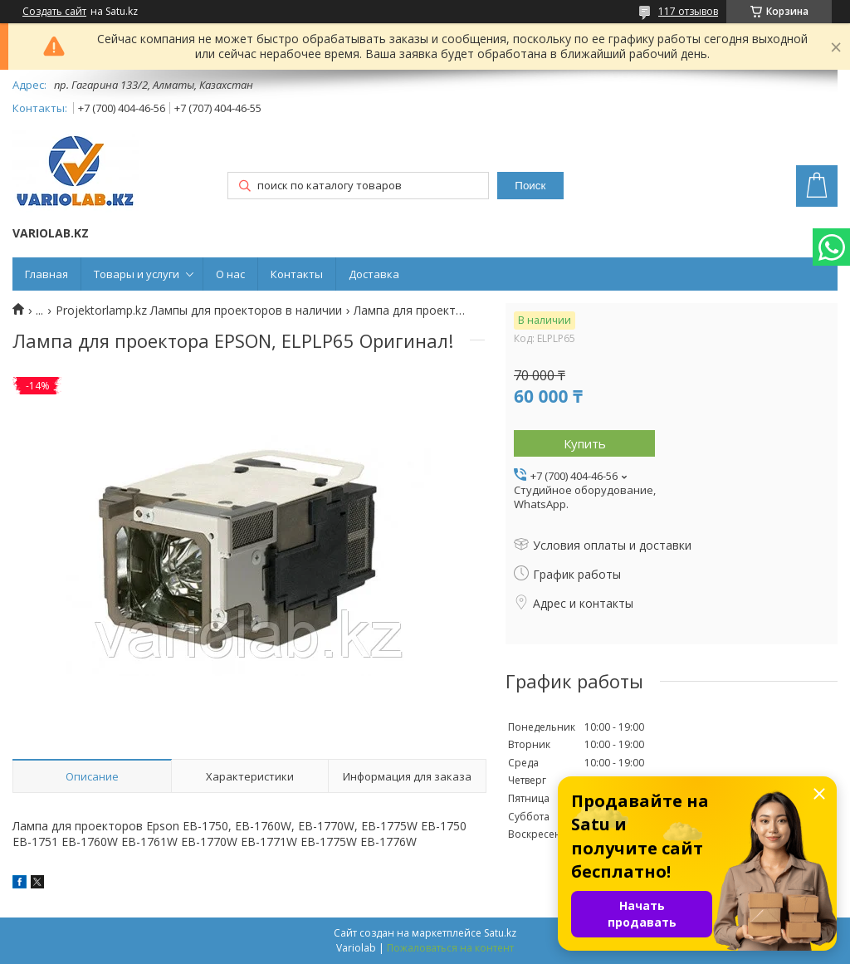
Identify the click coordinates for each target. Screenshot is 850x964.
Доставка (374, 274)
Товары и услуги (136, 274)
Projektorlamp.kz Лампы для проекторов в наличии (199, 310)
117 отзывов (688, 11)
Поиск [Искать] (530, 185)
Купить (585, 443)
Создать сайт (54, 11)
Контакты (297, 274)
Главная (46, 274)
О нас (230, 274)
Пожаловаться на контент (450, 948)
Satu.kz (500, 933)
